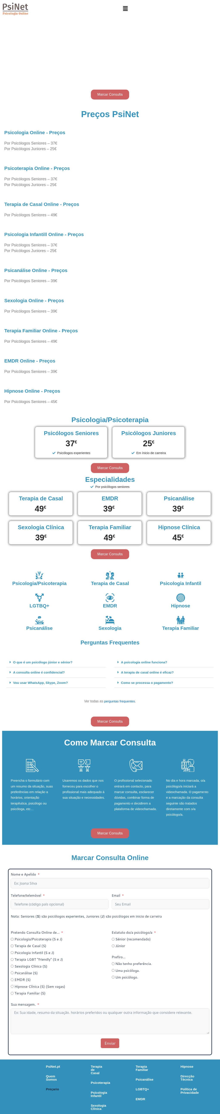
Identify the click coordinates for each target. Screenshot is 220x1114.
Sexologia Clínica (77, 1096)
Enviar (109, 1043)
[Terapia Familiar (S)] (12, 993)
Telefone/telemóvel (26, 895)
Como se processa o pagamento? (148, 683)
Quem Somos (29, 1077)
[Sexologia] (110, 620)
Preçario (25, 1087)
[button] (125, 8)
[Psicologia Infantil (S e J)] (12, 953)
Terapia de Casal (110, 583)
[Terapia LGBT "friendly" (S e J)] (12, 959)
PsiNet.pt (25, 1067)
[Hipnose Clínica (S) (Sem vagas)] (12, 987)
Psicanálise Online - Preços (40, 270)
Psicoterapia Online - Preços (42, 168)
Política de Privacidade (183, 1087)
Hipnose (181, 605)
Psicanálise (39, 628)
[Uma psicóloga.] (113, 971)
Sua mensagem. (24, 1004)
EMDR (110, 605)
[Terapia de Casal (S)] (12, 946)
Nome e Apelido (23, 874)
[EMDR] (110, 597)
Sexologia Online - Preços (38, 300)
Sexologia (110, 628)
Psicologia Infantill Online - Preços (50, 234)
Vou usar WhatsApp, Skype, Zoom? (42, 683)
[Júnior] (113, 946)
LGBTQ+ (123, 1087)
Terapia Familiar (180, 628)
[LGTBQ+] (39, 597)
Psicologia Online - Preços (39, 132)
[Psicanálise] (39, 620)
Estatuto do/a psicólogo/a (132, 932)
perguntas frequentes (119, 701)
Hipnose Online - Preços (36, 390)
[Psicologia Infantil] (180, 575)
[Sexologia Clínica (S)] (12, 966)
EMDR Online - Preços (33, 360)
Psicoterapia (73, 1077)
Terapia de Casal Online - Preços (47, 204)
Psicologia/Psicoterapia (42, 583)
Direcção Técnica (179, 1077)
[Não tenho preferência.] (113, 964)
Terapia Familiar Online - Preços (46, 330)
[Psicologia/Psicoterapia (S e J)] (12, 939)
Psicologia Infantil (180, 583)
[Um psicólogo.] (113, 977)
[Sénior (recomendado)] (113, 939)
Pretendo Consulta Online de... (35, 932)
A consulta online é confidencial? (40, 672)
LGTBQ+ (39, 605)
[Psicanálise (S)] (12, 973)
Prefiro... (119, 957)
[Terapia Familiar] (180, 620)
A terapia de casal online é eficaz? (149, 672)
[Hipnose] (180, 597)
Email (116, 895)
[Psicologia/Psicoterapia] (39, 575)
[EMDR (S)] (12, 980)
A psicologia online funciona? (145, 662)
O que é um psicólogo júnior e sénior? (44, 662)
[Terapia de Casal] (110, 575)
